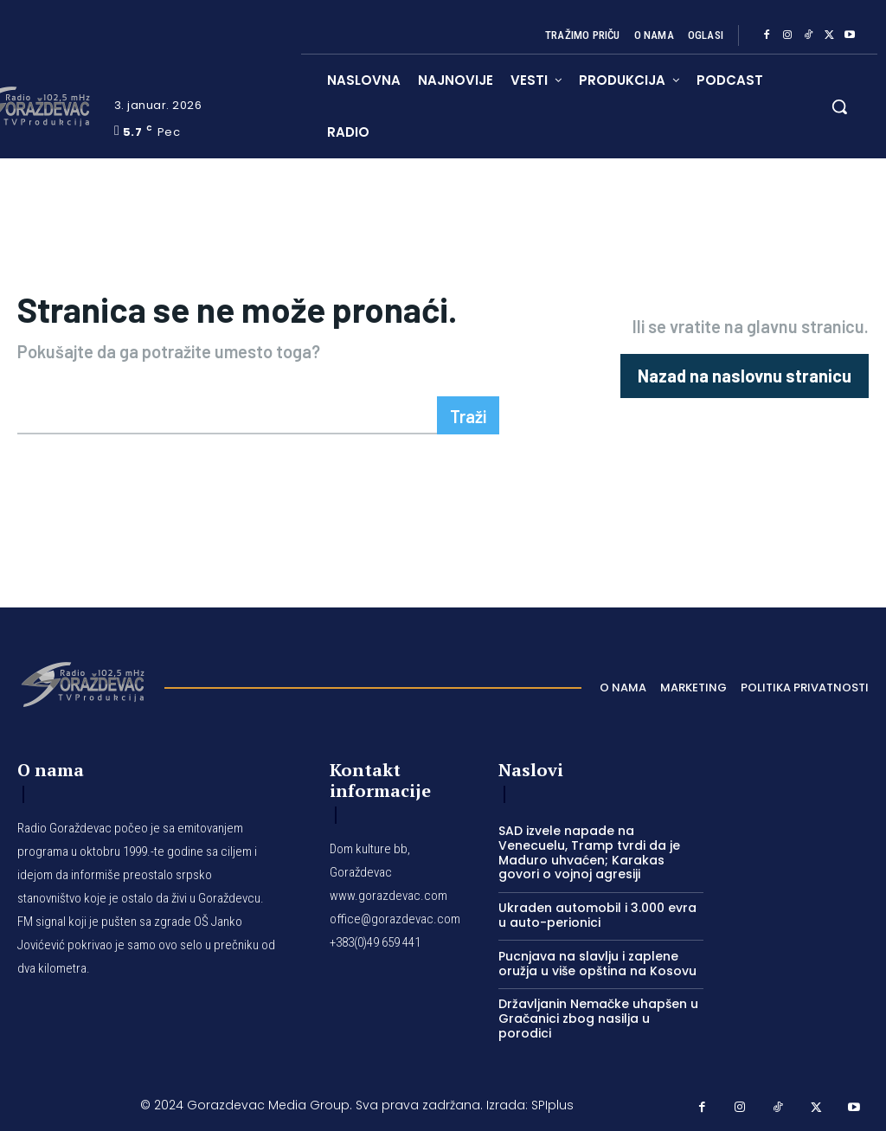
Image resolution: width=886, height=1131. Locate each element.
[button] (839, 106)
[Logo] (82, 683)
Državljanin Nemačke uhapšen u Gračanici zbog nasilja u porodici (598, 1018)
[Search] (468, 415)
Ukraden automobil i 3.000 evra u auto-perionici (597, 915)
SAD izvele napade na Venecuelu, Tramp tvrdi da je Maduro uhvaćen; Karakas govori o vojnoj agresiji (589, 852)
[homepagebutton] (744, 376)
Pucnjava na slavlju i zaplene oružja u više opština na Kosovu (597, 964)
